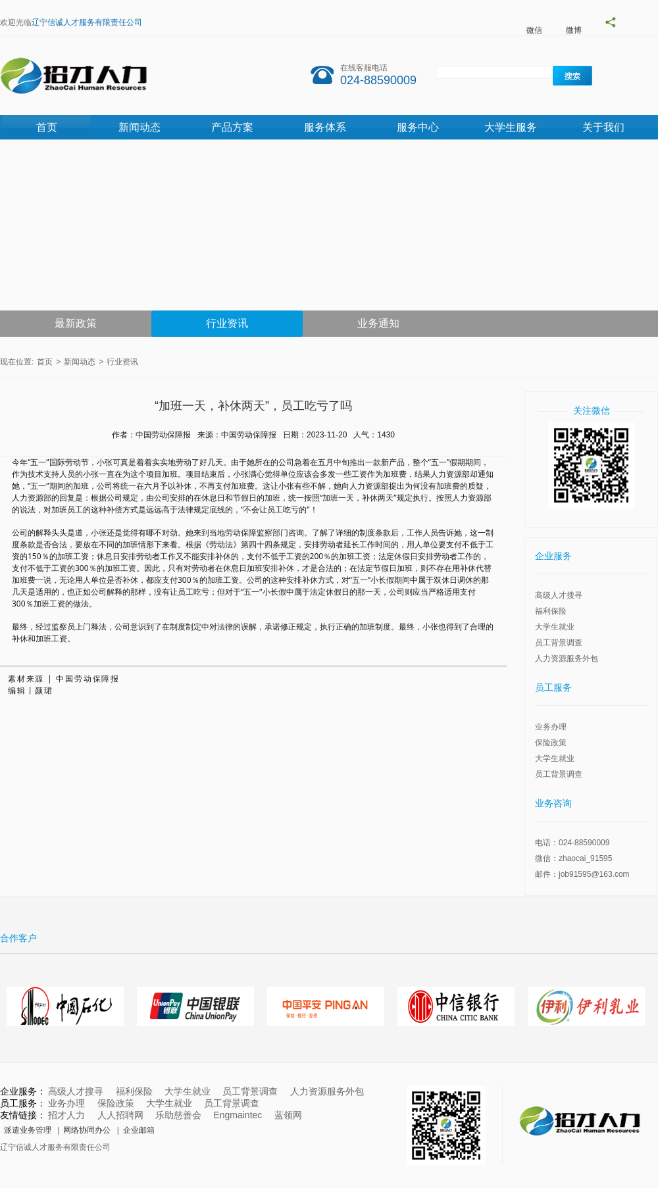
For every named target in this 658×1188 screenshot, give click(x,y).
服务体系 (325, 127)
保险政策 (551, 742)
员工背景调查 (558, 642)
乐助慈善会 (178, 1115)
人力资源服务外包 (566, 658)
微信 (534, 30)
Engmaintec (237, 1115)
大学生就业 (554, 626)
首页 (46, 127)
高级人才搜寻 (558, 595)
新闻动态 (139, 127)
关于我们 (603, 127)
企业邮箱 (139, 1130)
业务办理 (551, 726)
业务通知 (378, 323)
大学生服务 (510, 127)
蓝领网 (288, 1115)
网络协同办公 (87, 1130)
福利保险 (551, 611)
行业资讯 (227, 323)
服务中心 (418, 127)
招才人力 (66, 1115)
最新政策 (76, 323)
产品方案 (232, 127)
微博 (574, 30)
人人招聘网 (120, 1115)
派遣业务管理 (27, 1130)
